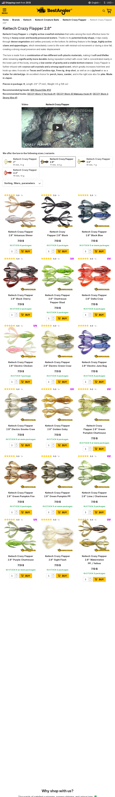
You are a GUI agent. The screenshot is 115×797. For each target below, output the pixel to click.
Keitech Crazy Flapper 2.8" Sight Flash (57, 558)
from (18, 2)
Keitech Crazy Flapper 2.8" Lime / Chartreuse (94, 494)
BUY (25, 251)
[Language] (94, 2)
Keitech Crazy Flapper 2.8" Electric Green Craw (57, 364)
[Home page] (54, 11)
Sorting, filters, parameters (23, 183)
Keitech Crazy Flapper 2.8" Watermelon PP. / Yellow (94, 560)
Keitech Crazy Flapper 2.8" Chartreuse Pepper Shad (57, 299)
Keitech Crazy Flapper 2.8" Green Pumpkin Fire (21, 494)
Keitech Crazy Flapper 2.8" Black (57, 233)
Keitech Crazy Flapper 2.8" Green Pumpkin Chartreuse (94, 429)
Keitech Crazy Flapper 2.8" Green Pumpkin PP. (57, 494)
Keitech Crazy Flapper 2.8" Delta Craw (94, 297)
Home (6, 19)
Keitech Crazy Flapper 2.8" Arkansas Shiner (20, 233)
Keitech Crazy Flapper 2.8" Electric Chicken (20, 364)
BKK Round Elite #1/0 (41, 90)
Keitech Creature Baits (47, 19)
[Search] (103, 10)
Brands (16, 19)
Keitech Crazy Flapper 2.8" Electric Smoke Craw (20, 427)
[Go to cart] (110, 10)
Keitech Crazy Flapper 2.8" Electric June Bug (94, 364)
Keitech (27, 19)
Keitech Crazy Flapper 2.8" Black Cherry (20, 297)
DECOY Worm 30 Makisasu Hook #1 (74, 94)
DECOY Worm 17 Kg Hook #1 (41, 94)
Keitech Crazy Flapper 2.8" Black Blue (94, 233)
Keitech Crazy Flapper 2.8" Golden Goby (57, 427)
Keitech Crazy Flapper (74, 19)
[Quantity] (13, 251)
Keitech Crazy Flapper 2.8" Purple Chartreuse (21, 558)
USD (107, 2)
